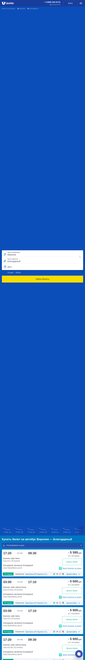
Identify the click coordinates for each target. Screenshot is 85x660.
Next (82, 530)
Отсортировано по (13, 545)
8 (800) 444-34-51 (53, 2)
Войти (70, 3)
